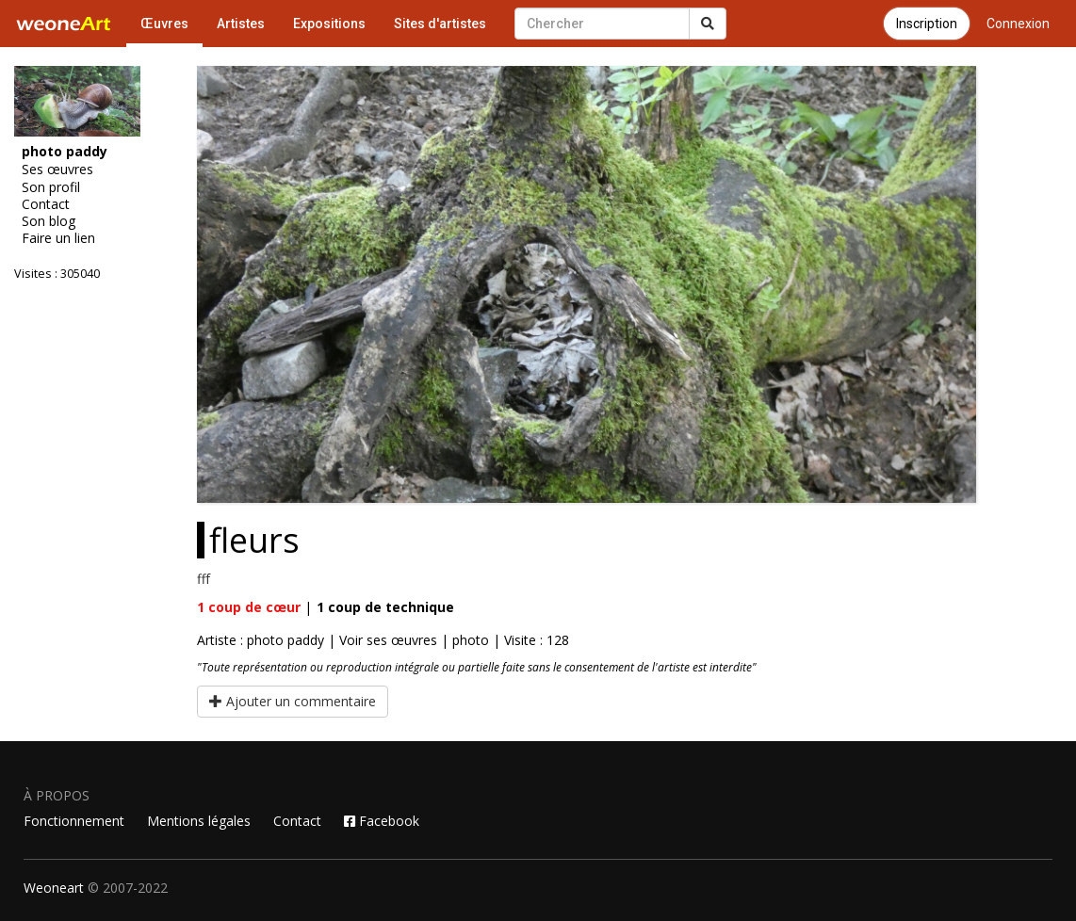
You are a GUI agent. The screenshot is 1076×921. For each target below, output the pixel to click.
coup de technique (385, 607)
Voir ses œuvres (388, 640)
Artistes (241, 23)
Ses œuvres (57, 169)
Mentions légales (199, 821)
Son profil (51, 187)
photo (470, 640)
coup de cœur (249, 607)
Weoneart (54, 888)
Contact (46, 204)
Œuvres (164, 23)
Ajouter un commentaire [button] (292, 701)
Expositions (329, 23)
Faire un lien (58, 238)
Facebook (381, 821)
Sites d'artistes (440, 23)
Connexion (1018, 23)
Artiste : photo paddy (260, 640)
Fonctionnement (74, 821)
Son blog (48, 221)
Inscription (926, 23)
